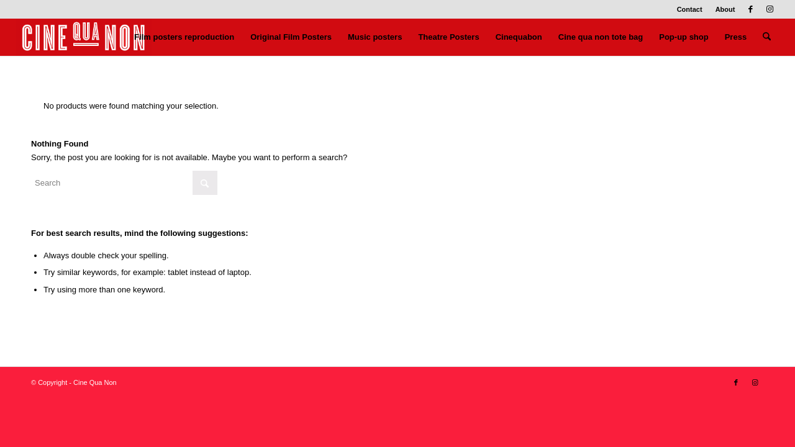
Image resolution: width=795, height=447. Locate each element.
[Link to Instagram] (769, 9)
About (725, 9)
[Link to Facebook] (751, 9)
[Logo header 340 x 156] (84, 37)
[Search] (767, 37)
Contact (689, 9)
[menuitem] (690, 9)
